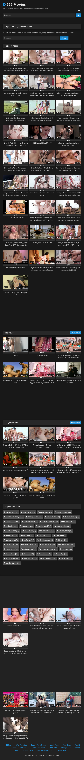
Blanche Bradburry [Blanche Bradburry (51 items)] (14, 517)
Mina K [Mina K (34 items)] (62, 540)
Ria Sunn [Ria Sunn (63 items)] (67, 549)
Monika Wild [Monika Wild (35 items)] (12, 544)
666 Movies (14, 4)
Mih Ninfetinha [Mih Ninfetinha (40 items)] (46, 540)
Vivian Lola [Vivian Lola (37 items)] (66, 558)
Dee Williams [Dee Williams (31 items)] (30, 521)
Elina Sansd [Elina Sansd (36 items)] (69, 521)
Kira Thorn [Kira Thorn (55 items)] (27, 535)
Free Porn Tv (28, 750)
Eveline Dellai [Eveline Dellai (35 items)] (44, 526)
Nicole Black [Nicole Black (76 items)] (12, 549)
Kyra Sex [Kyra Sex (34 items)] (60, 535)
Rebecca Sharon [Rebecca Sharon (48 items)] (48, 549)
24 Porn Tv (24, 748)
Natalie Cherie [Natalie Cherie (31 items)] (30, 544)
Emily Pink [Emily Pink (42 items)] (11, 526)
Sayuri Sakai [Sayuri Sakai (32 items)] (12, 554)
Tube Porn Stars (38, 748)
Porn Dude (66, 745)
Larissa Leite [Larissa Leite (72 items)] (12, 540)
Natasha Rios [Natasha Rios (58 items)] (48, 544)
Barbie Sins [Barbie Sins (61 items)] (46, 512)
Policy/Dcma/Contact (45, 750)
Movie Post (54, 745)
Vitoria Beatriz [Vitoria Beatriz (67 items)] (48, 558)
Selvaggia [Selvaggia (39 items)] (29, 554)
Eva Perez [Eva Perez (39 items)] (27, 526)
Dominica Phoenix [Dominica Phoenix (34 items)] (50, 521)
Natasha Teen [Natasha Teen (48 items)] (66, 544)
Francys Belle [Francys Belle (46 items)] (62, 526)
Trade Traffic (62, 750)
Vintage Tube (66, 748)
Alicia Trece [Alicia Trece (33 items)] (11, 512)
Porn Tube (53, 748)
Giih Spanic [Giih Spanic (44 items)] (30, 531)
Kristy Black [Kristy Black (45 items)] (44, 535)
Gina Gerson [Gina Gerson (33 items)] (47, 531)
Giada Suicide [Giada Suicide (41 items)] (12, 531)
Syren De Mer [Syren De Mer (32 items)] (30, 558)
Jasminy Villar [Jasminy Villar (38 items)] (65, 531)
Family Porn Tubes (38, 745)
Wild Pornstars (21, 745)
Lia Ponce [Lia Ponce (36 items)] (29, 540)
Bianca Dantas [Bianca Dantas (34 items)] (64, 512)
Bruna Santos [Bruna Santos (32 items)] (53, 517)
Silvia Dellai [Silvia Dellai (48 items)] (45, 554)
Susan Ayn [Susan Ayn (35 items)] (61, 554)
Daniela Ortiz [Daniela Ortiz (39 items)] (12, 521)
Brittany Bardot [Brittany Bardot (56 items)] (34, 517)
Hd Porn (8, 745)
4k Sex (13, 748)
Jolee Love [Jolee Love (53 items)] (11, 535)
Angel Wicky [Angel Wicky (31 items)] (29, 512)
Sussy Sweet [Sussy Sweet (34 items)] (12, 558)
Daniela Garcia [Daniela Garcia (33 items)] (72, 517)
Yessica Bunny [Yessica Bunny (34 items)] (12, 563)
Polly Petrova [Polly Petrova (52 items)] (29, 549)
